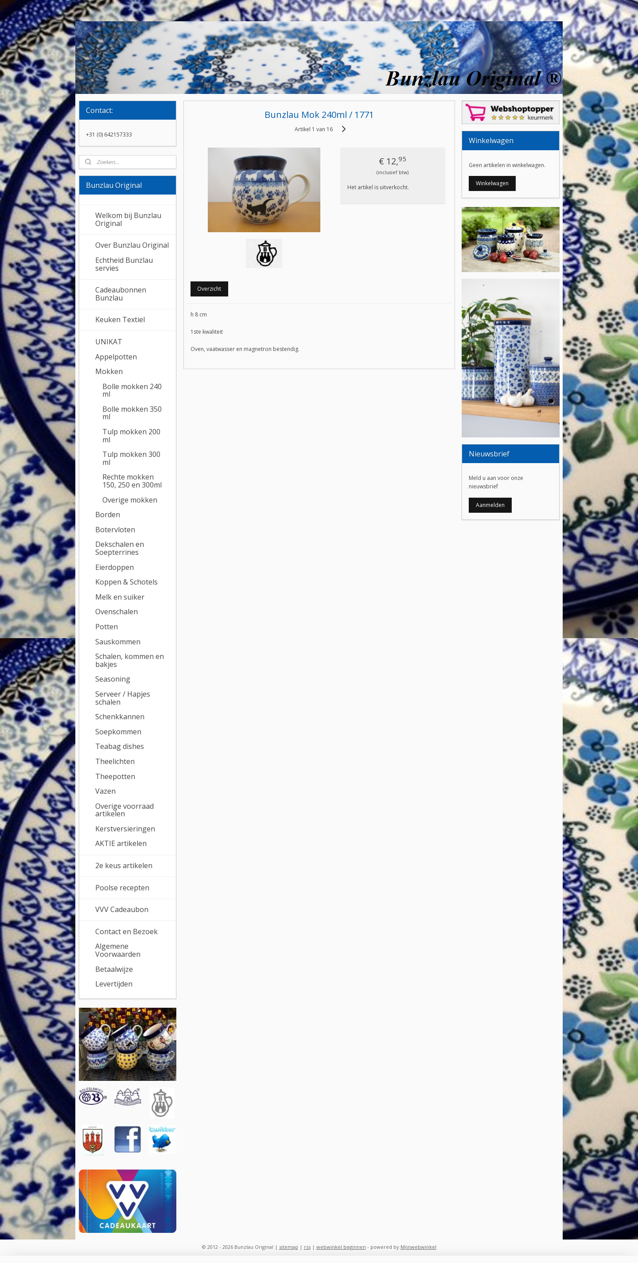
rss (307, 1247)
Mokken (109, 371)
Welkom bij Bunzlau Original (128, 219)
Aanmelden (490, 505)
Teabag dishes (119, 746)
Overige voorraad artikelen (124, 810)
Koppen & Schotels (126, 582)
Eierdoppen (114, 567)
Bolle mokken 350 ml (132, 413)
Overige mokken (129, 500)
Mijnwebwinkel (418, 1247)
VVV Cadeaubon (121, 909)
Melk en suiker (119, 597)
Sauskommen (117, 642)
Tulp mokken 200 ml (131, 435)
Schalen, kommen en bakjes (129, 660)
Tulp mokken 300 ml (131, 458)
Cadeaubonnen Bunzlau (120, 294)
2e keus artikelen (123, 865)
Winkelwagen (492, 183)
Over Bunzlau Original (132, 245)
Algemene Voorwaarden (117, 950)
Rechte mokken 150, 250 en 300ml (132, 481)
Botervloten (115, 529)
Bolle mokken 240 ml (132, 390)
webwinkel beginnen (341, 1247)
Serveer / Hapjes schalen (122, 698)
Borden (107, 514)
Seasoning (112, 679)
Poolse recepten (122, 888)
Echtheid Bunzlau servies (124, 264)
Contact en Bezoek (126, 931)
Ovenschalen (116, 611)
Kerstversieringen (125, 829)
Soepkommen (118, 732)
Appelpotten (116, 357)
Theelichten (115, 761)
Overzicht (209, 288)
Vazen (105, 791)
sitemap (288, 1247)
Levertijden (113, 984)
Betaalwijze (114, 969)
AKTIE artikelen (121, 843)
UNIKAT (108, 342)
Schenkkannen (119, 716)
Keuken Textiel (120, 319)
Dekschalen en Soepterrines (119, 548)
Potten (106, 627)
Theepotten (115, 776)
